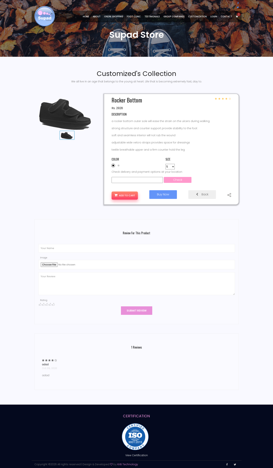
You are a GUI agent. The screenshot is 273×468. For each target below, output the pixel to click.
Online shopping (113, 16)
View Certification (136, 455)
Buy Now (163, 194)
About (97, 16)
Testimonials (152, 16)
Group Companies (173, 16)
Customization (197, 16)
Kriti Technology (127, 464)
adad (45, 364)
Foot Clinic (134, 16)
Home (86, 16)
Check (177, 180)
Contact (226, 16)
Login (213, 16)
